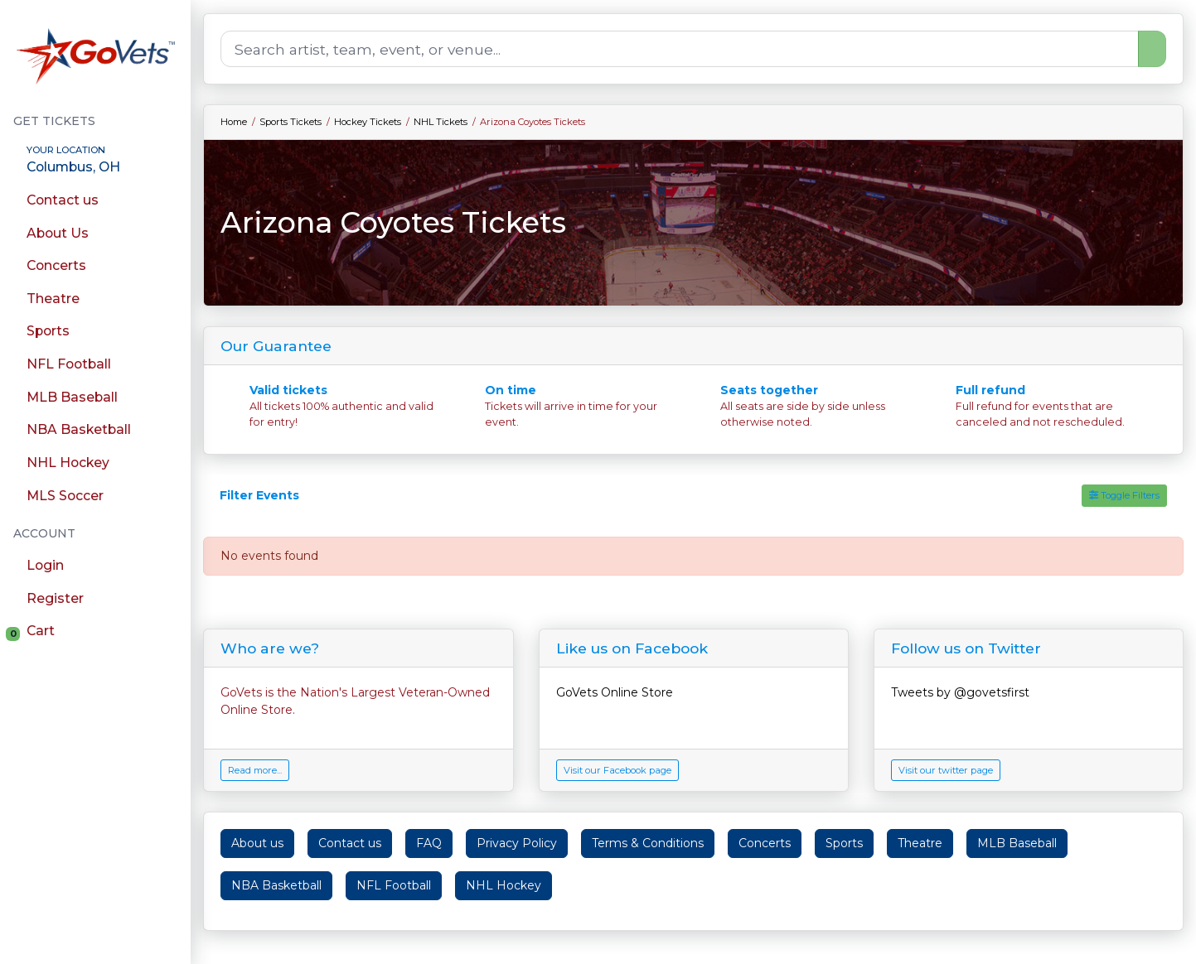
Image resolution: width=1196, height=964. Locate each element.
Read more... (255, 770)
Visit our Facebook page (617, 770)
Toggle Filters (1124, 495)
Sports (844, 843)
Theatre (920, 843)
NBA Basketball (276, 885)
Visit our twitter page (945, 770)
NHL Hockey (503, 885)
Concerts (764, 843)
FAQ (429, 843)
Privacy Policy (517, 843)
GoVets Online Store (614, 692)
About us (257, 843)
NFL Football (393, 885)
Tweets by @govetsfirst (960, 692)
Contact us (349, 843)
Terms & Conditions (648, 843)
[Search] (679, 49)
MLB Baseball (1017, 843)
